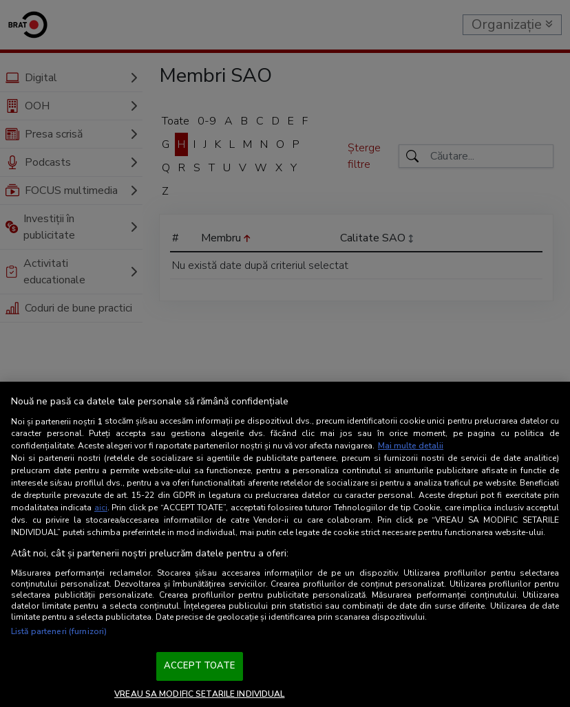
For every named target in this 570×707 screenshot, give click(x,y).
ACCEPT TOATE (199, 666)
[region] (285, 544)
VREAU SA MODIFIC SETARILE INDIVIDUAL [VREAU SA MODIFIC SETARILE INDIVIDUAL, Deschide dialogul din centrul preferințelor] (199, 693)
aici (100, 507)
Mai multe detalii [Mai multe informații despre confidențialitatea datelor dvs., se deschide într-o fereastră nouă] (410, 445)
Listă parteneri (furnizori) (59, 631)
